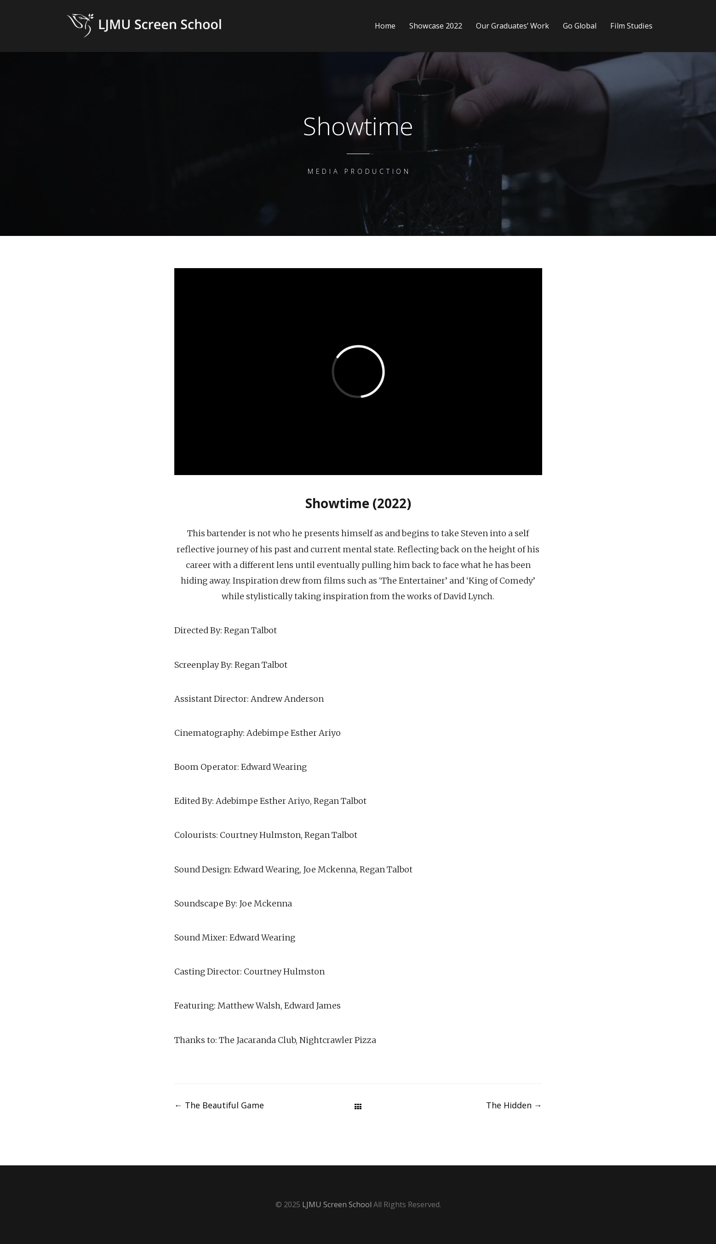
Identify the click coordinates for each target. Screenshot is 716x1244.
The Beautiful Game (219, 1105)
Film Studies (631, 26)
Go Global (579, 26)
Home (385, 26)
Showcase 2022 (435, 26)
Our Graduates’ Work (512, 26)
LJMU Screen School (337, 1204)
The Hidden (514, 1105)
